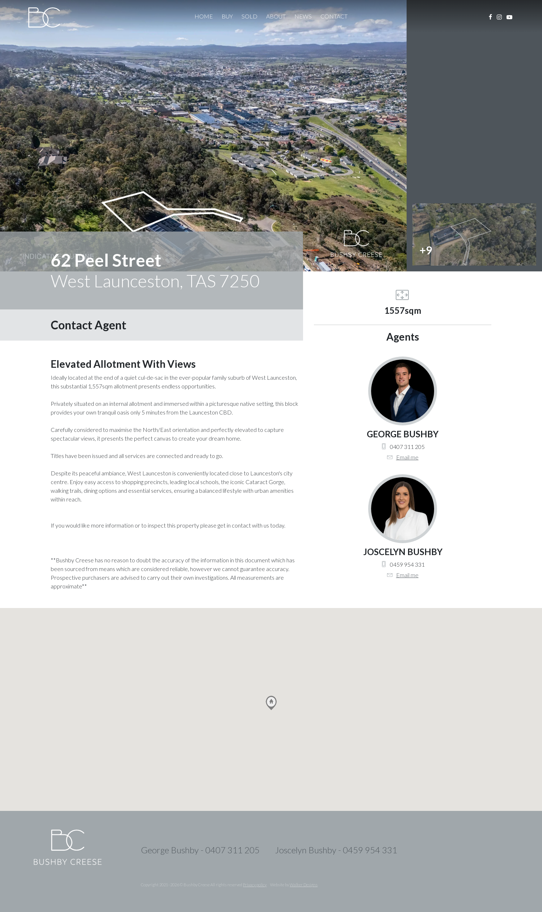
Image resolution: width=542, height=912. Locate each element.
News (303, 16)
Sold (249, 16)
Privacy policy (254, 884)
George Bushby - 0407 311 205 (200, 850)
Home (203, 16)
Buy (227, 16)
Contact (334, 16)
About (276, 16)
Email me (407, 457)
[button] (271, 703)
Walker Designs (304, 884)
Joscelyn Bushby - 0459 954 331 (336, 850)
